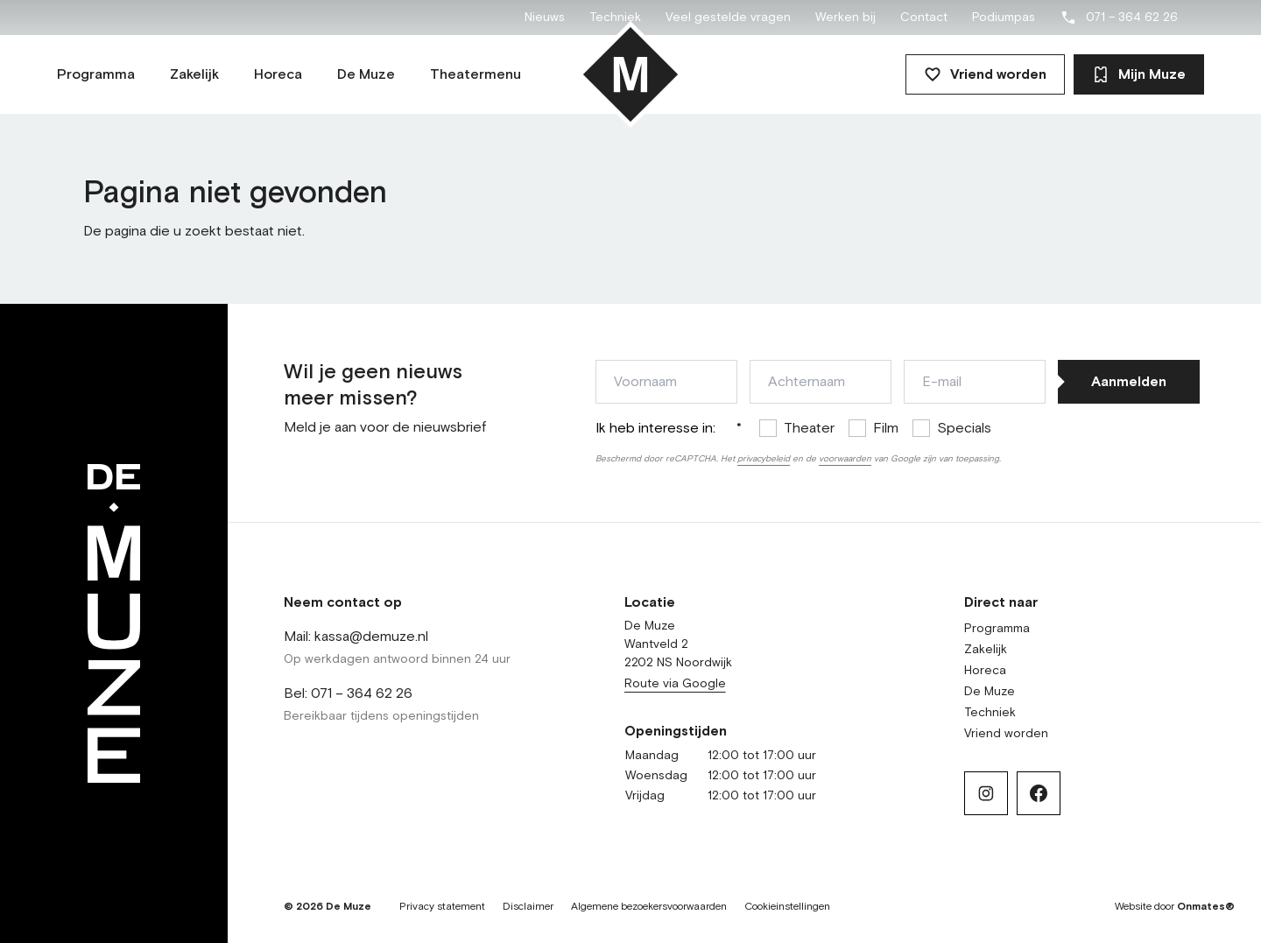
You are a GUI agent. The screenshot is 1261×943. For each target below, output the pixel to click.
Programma (997, 629)
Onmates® (1206, 907)
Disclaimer (528, 907)
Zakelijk (985, 650)
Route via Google (675, 684)
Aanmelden (1128, 382)
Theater (809, 428)
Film (885, 428)
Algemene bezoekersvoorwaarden (649, 907)
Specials (964, 428)
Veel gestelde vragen (728, 17)
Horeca (985, 671)
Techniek (615, 17)
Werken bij (845, 17)
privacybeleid (763, 458)
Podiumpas (1003, 17)
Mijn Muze (1139, 74)
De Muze (989, 692)
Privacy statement (442, 907)
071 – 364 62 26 (1119, 17)
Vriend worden (985, 74)
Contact (924, 17)
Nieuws (545, 17)
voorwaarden (845, 458)
